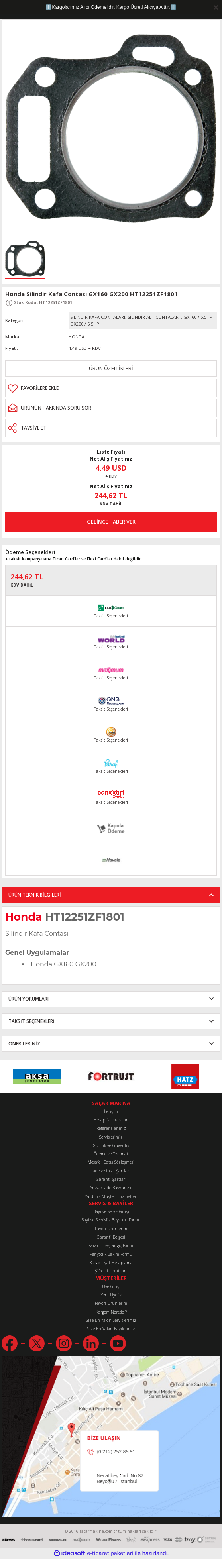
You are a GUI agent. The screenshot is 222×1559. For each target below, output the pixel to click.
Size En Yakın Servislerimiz (111, 1320)
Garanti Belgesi (111, 1237)
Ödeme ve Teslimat (111, 1153)
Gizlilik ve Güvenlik (111, 1145)
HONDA (76, 337)
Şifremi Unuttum (111, 1271)
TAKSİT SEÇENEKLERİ (31, 1021)
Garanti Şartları (111, 1179)
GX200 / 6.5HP (84, 324)
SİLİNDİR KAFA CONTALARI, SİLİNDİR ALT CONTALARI (125, 317)
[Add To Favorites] (111, 388)
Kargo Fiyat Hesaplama (111, 1262)
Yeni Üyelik (111, 1295)
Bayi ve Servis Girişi (111, 1211)
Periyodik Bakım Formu (111, 1254)
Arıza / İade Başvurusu (111, 1187)
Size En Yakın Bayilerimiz (111, 1328)
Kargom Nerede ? (111, 1312)
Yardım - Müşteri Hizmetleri (111, 1196)
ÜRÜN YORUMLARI (28, 998)
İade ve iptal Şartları (111, 1171)
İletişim (111, 1111)
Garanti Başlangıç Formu (111, 1245)
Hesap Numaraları (111, 1120)
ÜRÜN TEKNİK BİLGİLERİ (34, 894)
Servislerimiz (111, 1137)
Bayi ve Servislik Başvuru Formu (111, 1220)
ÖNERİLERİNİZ (24, 1043)
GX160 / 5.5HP (197, 317)
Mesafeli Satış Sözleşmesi (111, 1162)
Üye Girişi (111, 1286)
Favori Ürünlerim (111, 1228)
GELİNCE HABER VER (111, 521)
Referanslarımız (111, 1128)
